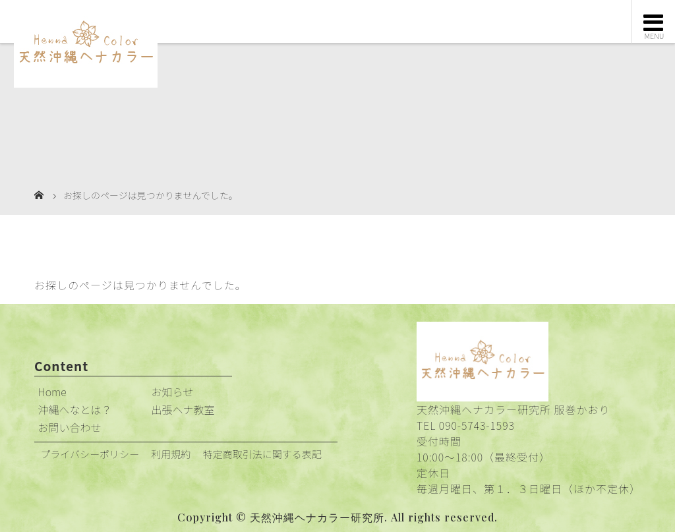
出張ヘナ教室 (183, 409)
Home (52, 391)
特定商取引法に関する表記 (262, 454)
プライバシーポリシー (89, 454)
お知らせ (173, 391)
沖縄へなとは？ (75, 409)
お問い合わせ (70, 427)
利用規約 (171, 454)
